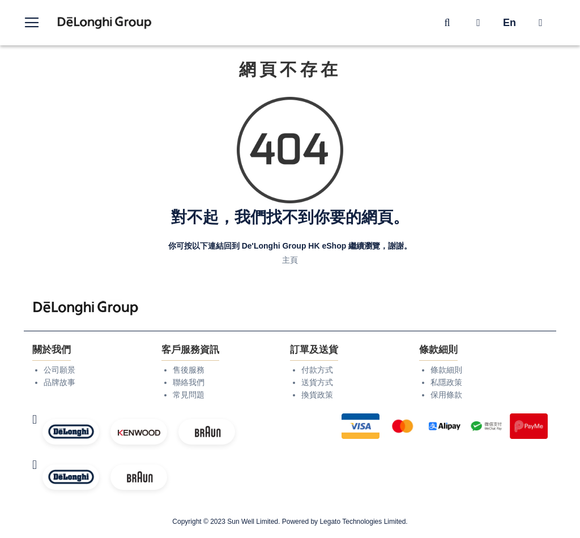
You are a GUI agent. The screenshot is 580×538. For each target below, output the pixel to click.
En (509, 22)
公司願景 (59, 369)
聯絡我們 (188, 382)
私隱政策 (446, 382)
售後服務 (188, 369)
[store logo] (105, 23)
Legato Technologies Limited (362, 522)
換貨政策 (317, 394)
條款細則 (446, 369)
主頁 (290, 259)
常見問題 (188, 394)
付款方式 (317, 369)
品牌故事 (59, 382)
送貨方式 (317, 382)
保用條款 (446, 394)
